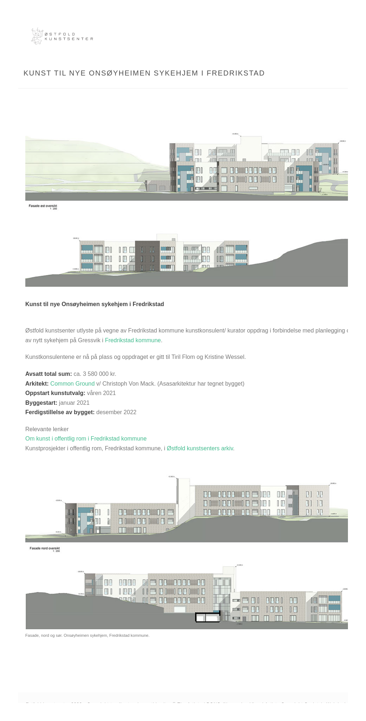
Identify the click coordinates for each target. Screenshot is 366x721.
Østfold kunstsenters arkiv (200, 448)
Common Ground (72, 384)
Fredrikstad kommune (133, 340)
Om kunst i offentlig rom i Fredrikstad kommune (86, 438)
